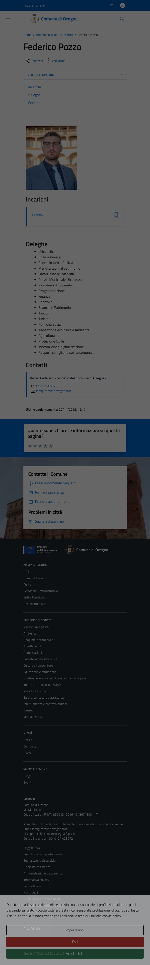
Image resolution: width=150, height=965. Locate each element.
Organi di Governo (35, 578)
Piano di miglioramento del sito (43, 905)
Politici (27, 584)
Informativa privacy (36, 879)
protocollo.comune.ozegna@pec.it (52, 833)
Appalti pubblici (33, 646)
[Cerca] (122, 19)
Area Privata (31, 928)
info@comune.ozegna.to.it (49, 828)
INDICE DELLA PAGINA (75, 75)
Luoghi (27, 776)
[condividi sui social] (33, 60)
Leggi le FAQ (31, 847)
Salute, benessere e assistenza (43, 697)
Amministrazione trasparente (42, 873)
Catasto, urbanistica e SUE (40, 659)
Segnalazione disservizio (39, 860)
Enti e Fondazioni (34, 597)
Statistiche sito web (36, 911)
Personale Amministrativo (40, 590)
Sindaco (37, 214)
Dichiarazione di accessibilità (42, 899)
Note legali (30, 892)
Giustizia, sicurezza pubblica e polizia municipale (54, 678)
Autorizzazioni (32, 652)
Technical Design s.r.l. (50, 953)
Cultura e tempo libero (38, 665)
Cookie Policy (32, 886)
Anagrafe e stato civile (38, 639)
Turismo (28, 710)
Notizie (28, 739)
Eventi (27, 782)
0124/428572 (42, 386)
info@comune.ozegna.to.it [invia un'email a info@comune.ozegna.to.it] (50, 390)
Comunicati (30, 746)
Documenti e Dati (34, 603)
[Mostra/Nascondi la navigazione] (8, 18)
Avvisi (27, 752)
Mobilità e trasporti (35, 691)
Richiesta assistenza (36, 866)
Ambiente (29, 633)
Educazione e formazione (39, 671)
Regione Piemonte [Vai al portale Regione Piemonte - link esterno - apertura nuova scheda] (34, 5)
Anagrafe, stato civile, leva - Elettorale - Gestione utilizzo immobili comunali (73, 824)
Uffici (26, 571)
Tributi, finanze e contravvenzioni (45, 703)
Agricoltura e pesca (36, 627)
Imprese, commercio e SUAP (42, 684)
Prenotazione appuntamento (42, 854)
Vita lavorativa (33, 716)
